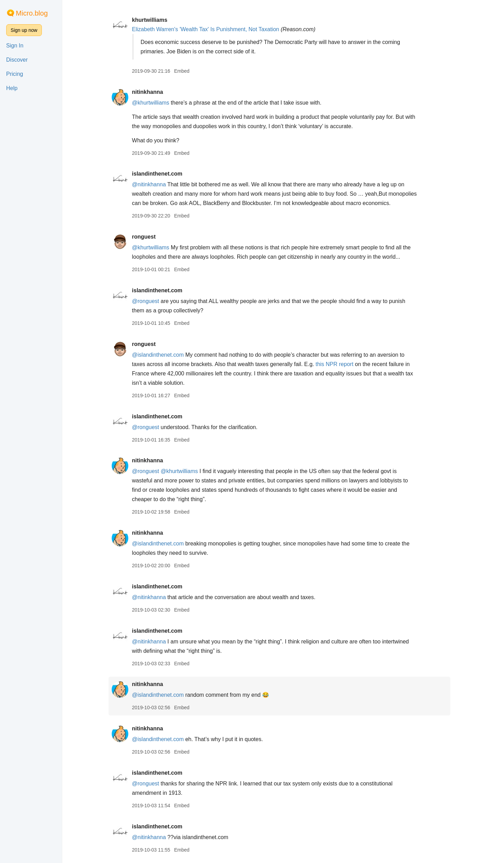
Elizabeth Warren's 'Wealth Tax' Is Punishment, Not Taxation (206, 29)
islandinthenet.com (157, 174)
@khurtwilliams (151, 103)
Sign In (15, 45)
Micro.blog (32, 13)
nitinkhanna (148, 92)
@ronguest (146, 301)
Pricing (14, 74)
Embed (182, 71)
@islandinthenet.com (158, 355)
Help (12, 88)
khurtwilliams (150, 20)
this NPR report (335, 364)
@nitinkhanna (149, 184)
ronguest (144, 237)
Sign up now (24, 30)
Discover (17, 60)
